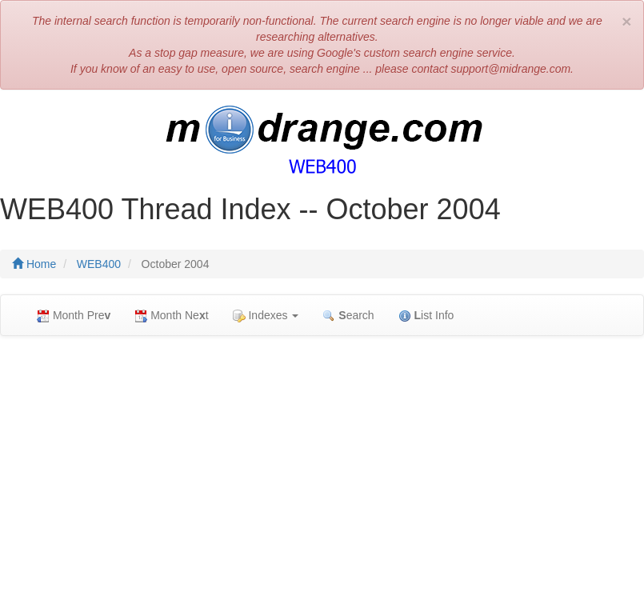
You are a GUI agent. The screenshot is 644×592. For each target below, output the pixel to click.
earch (348, 315)
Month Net (171, 315)
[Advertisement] (322, 464)
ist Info (426, 315)
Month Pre (73, 315)
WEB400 (99, 264)
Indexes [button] (266, 315)
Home (34, 264)
